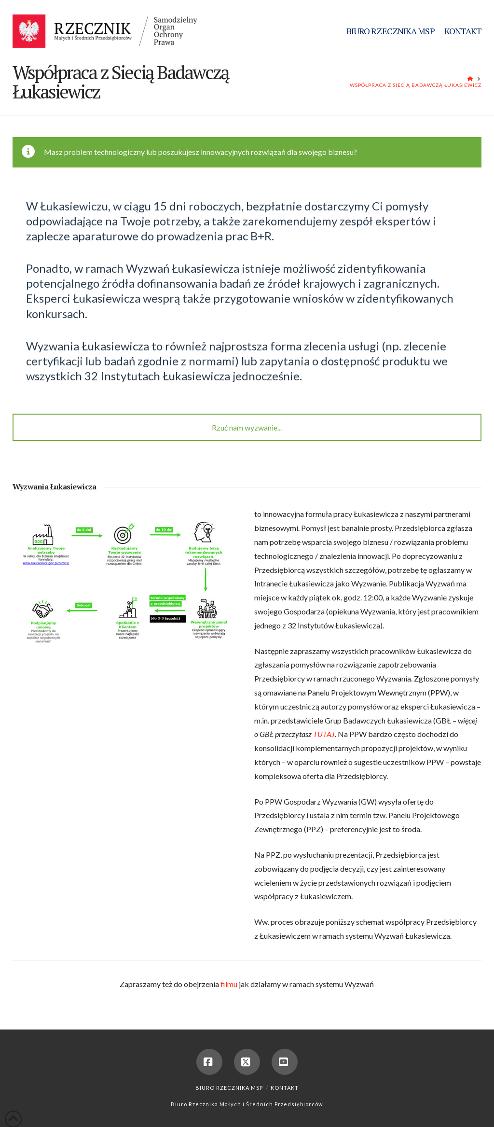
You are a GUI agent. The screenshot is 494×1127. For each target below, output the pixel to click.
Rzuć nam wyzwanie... (247, 427)
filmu (228, 983)
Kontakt (285, 1088)
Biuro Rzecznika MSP (229, 1088)
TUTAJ (324, 733)
